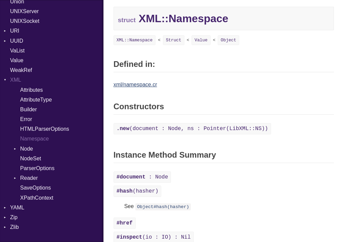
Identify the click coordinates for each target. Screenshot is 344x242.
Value (17, 60)
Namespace (34, 139)
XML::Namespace (135, 40)
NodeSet (30, 158)
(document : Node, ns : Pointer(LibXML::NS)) (192, 129)
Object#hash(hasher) (163, 206)
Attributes (31, 90)
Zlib (14, 227)
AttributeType (36, 100)
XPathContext (36, 198)
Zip (13, 217)
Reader (29, 178)
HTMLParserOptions (44, 129)
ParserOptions (37, 168)
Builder (28, 109)
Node (26, 149)
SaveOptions (35, 188)
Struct (173, 40)
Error (26, 119)
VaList (17, 50)
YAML (17, 207)
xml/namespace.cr (135, 84)
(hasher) (138, 191)
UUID (16, 41)
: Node (142, 177)
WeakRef (21, 70)
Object (228, 40)
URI (14, 31)
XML (15, 80)
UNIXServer (24, 11)
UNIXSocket (24, 21)
